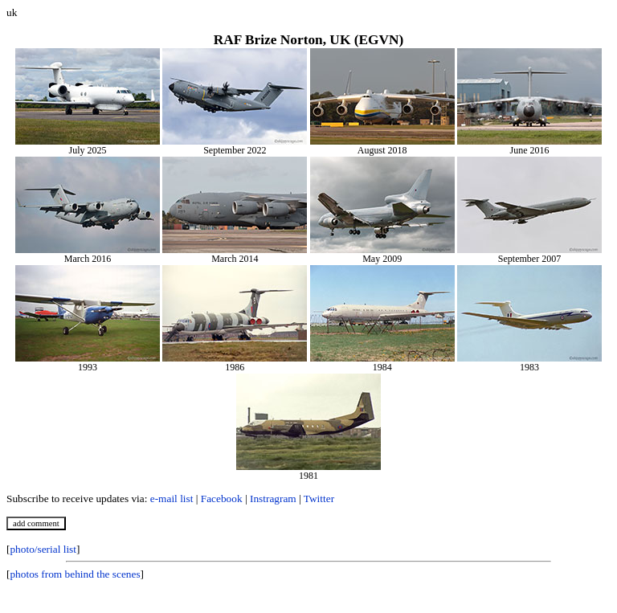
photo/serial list (43, 549)
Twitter (319, 498)
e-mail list (172, 498)
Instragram (273, 498)
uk (11, 12)
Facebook (222, 498)
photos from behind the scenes (75, 574)
